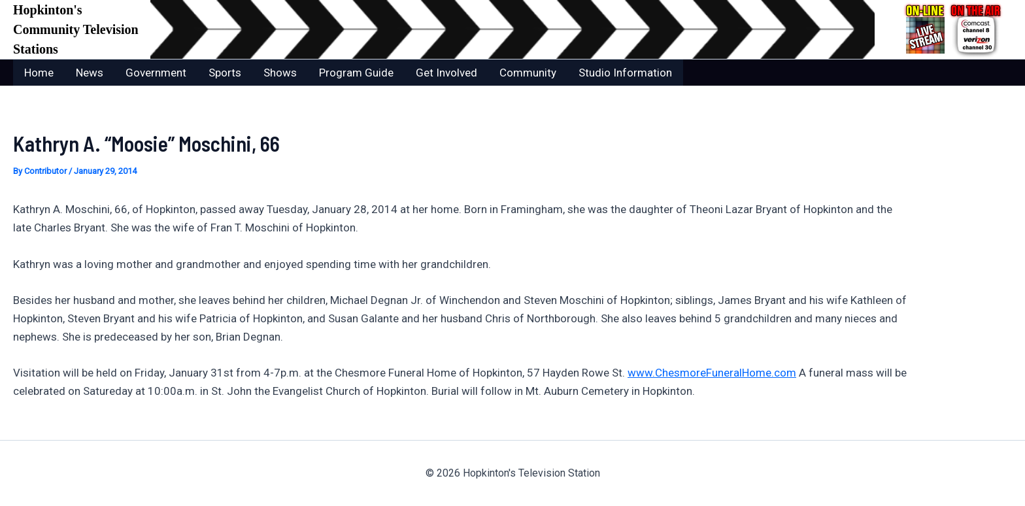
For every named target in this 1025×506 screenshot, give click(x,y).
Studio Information (625, 72)
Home (39, 72)
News (89, 72)
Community (527, 72)
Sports (225, 72)
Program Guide (356, 72)
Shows (280, 72)
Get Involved (446, 72)
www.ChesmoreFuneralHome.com (712, 372)
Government (156, 72)
